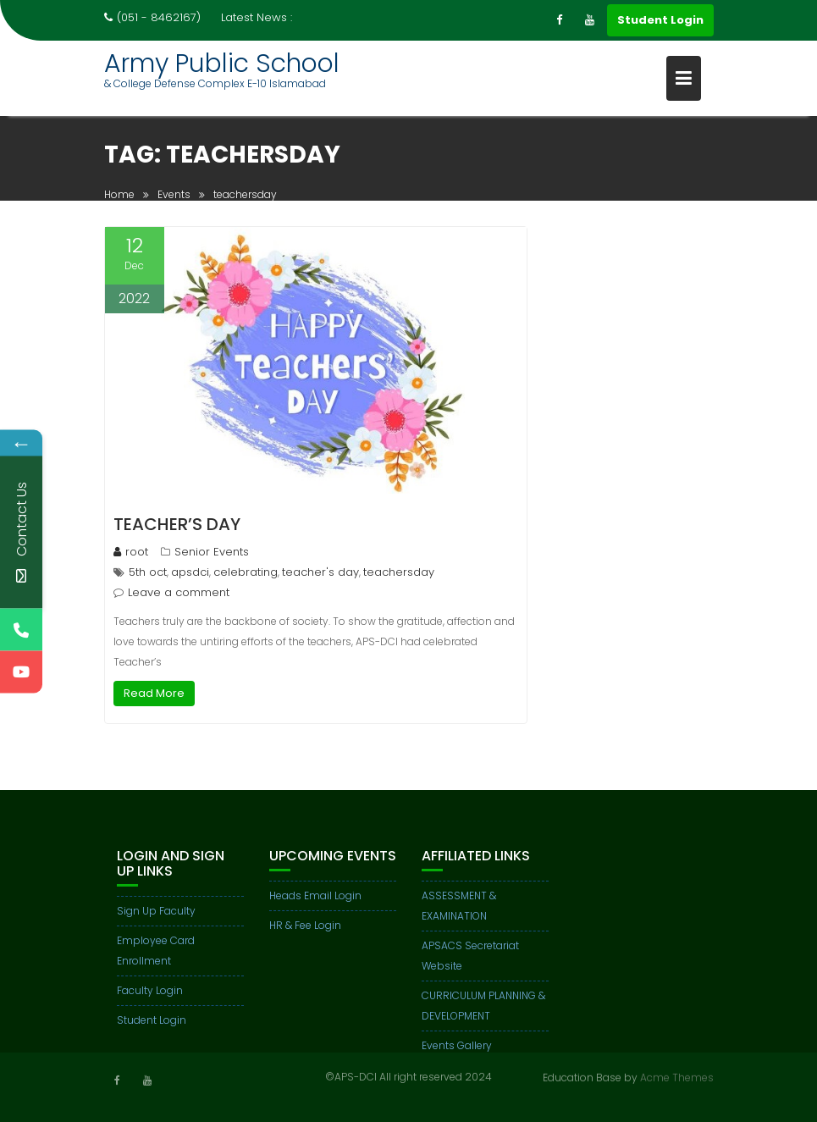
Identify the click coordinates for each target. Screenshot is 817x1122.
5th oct (148, 572)
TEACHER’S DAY (176, 524)
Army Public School (221, 63)
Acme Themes (677, 1076)
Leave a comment (178, 592)
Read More (154, 693)
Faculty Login (150, 996)
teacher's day (320, 572)
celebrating (245, 572)
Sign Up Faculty (156, 916)
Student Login (660, 20)
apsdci (190, 572)
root (130, 552)
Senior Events (211, 552)
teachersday (398, 572)
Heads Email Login (315, 901)
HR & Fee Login (305, 931)
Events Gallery (457, 1051)
